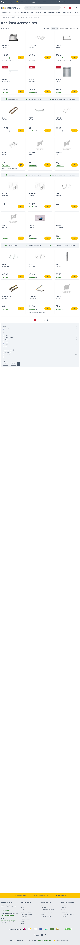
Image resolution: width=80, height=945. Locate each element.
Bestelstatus (71, 2)
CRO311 (31, 227)
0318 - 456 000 (5, 910)
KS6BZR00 (59, 119)
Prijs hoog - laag (74, 28)
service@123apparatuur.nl (8, 920)
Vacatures (64, 912)
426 (59, 153)
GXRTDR (5, 227)
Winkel (52, 2)
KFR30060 (32, 265)
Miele (22, 924)
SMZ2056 (58, 80)
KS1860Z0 (5, 153)
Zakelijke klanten (46, 917)
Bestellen (43, 907)
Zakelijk (58, 2)
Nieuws (63, 910)
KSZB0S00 (5, 195)
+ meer (5, 346)
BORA (22, 910)
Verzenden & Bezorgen (47, 910)
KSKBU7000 (5, 80)
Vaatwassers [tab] (30, 12)
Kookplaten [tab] (51, 12)
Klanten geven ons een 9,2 (22, 1)
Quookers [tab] (58, 12)
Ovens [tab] (64, 12)
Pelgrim (23, 921)
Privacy (43, 914)
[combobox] (42, 8)
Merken (63, 905)
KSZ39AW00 (59, 227)
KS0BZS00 (32, 195)
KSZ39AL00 (32, 80)
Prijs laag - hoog (64, 28)
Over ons (63, 907)
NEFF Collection (25, 919)
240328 (6, 297)
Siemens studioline (26, 914)
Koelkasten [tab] (38, 12)
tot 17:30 (6, 1)
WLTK (32, 153)
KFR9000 (58, 195)
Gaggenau (24, 917)
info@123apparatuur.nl (7, 915)
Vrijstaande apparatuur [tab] (19, 12)
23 (45, 320)
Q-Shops (63, 917)
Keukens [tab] (77, 12)
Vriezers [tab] (44, 12)
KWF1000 (58, 265)
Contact (43, 905)
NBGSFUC (59, 46)
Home (17, 17)
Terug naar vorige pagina (7, 17)
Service (64, 2)
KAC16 (58, 297)
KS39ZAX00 (32, 297)
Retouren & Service (46, 912)
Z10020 (31, 119)
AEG (22, 905)
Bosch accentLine (26, 912)
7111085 (6, 46)
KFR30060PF (6, 265)
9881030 (32, 46)
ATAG (22, 907)
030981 (4, 119)
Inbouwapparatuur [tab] (6, 12)
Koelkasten (24, 17)
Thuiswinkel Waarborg (67, 914)
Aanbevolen (54, 28)
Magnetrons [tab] (70, 12)
